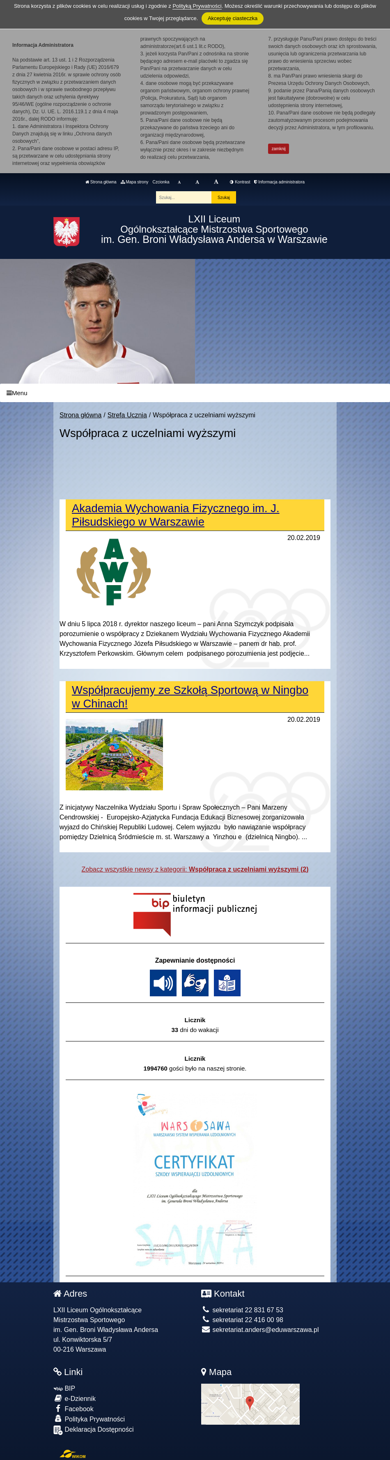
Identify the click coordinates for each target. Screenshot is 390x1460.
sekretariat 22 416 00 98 (242, 1319)
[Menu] (195, 393)
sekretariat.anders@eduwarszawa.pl (260, 1329)
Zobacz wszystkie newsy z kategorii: (194, 869)
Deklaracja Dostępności (93, 1430)
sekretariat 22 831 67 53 (242, 1310)
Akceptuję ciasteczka (232, 18)
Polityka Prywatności (89, 1419)
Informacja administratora (279, 182)
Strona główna (101, 182)
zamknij (279, 148)
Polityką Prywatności (196, 6)
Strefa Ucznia (127, 415)
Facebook (73, 1408)
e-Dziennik (74, 1398)
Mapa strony (135, 182)
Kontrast (240, 182)
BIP (64, 1388)
